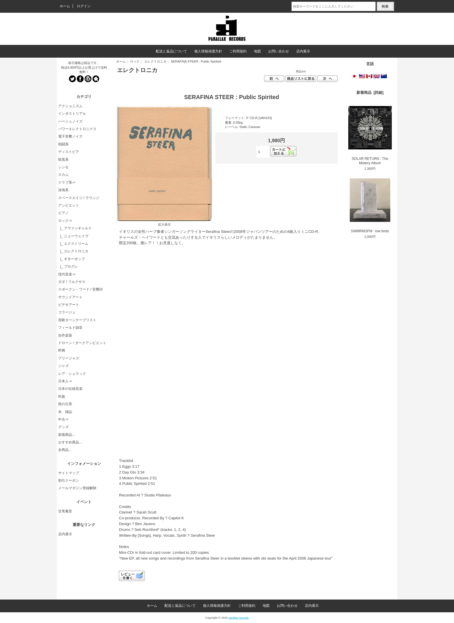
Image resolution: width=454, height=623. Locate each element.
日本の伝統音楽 (70, 389)
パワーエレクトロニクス (77, 129)
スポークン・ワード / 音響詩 (80, 289)
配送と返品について (171, 51)
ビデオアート (68, 305)
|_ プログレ (68, 266)
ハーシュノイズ (70, 121)
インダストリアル (72, 114)
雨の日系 (65, 404)
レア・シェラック (72, 374)
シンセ (63, 167)
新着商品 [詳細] (370, 92)
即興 (61, 350)
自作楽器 (65, 335)
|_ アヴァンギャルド (75, 228)
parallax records (238, 617)
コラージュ (67, 312)
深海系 (63, 190)
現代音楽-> (66, 274)
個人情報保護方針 (208, 51)
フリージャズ (68, 358)
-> (65, 221)
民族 (61, 396)
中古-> (63, 419)
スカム (63, 175)
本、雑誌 (65, 412)
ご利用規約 (238, 51)
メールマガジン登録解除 (77, 488)
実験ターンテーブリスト (77, 320)
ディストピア (68, 152)
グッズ (63, 427)
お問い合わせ (278, 51)
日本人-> (65, 381)
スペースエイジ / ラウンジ (78, 198)
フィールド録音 (70, 328)
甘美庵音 (65, 511)
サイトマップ (68, 473)
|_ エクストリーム (73, 244)
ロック (135, 61)
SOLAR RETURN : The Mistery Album (370, 135)
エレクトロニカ (155, 61)
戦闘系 (63, 144)
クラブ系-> (66, 182)
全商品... (65, 450)
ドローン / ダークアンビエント (82, 343)
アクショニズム (70, 106)
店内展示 (303, 51)
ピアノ (63, 213)
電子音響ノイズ (70, 136)
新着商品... (66, 435)
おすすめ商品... (70, 442)
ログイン (84, 6)
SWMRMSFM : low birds (370, 205)
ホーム (65, 6)
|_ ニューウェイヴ (73, 236)
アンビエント (68, 205)
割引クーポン (68, 480)
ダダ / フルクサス (71, 282)
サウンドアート (70, 297)
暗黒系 (63, 160)
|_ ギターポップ (71, 259)
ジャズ (63, 366)
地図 (257, 51)
